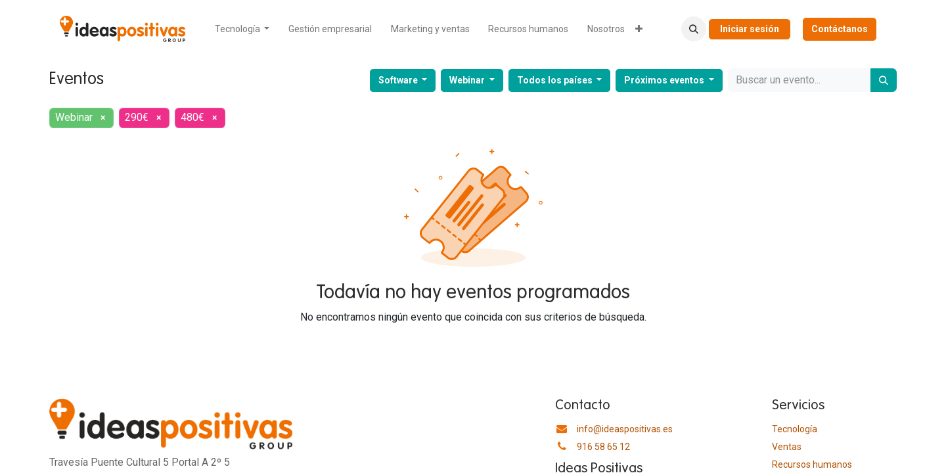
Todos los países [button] (556, 80)
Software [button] (399, 80)
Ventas (786, 446)
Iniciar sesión (749, 29)
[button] (693, 28)
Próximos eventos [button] (665, 80)
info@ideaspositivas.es (625, 429)
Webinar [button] (468, 80)
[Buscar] (883, 80)
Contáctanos (839, 29)
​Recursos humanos (812, 464)
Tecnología (794, 429)
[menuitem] (242, 29)
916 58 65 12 (603, 446)
